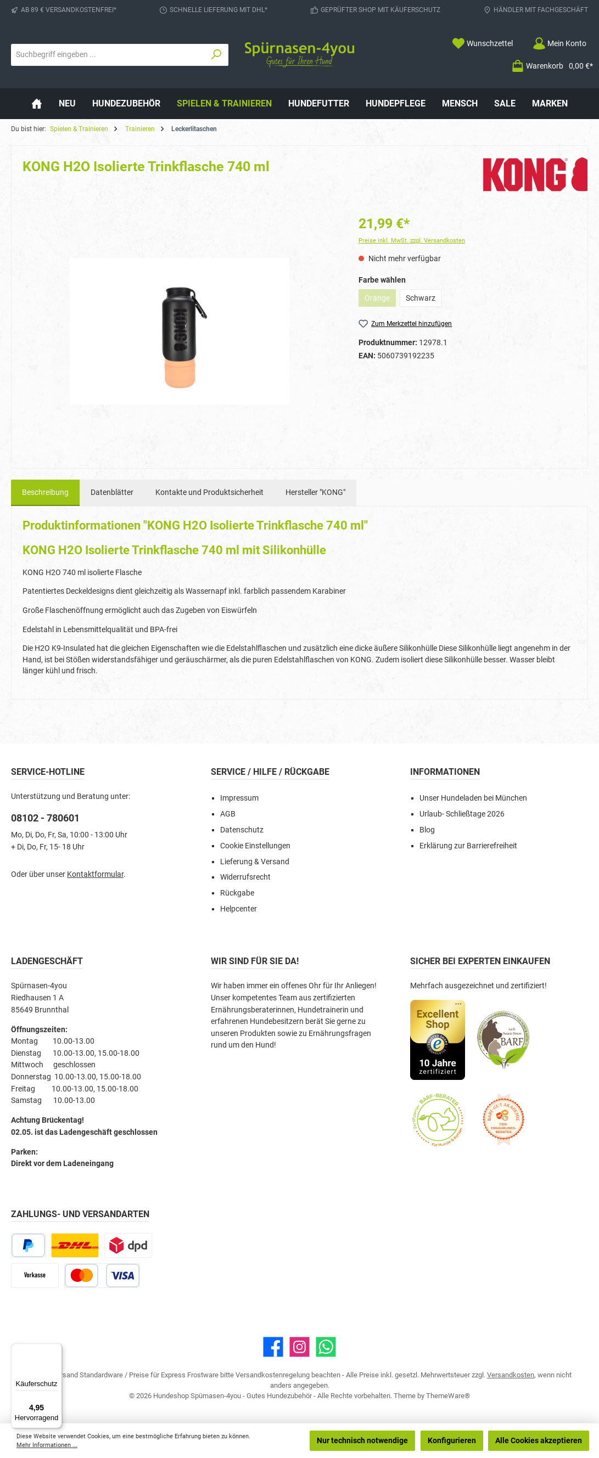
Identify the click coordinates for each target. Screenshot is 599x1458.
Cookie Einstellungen (255, 846)
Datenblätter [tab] (112, 492)
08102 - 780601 (45, 818)
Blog (427, 830)
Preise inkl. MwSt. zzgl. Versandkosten (412, 240)
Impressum (239, 798)
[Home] (37, 103)
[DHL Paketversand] (75, 1245)
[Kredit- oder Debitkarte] (102, 1275)
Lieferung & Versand (254, 861)
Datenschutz (242, 830)
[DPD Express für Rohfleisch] (128, 1245)
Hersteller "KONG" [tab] (315, 492)
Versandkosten (510, 1375)
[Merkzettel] (482, 43)
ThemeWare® (448, 1396)
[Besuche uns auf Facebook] (273, 1347)
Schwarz (420, 298)
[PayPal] (28, 1245)
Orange (380, 300)
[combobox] (108, 55)
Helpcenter (238, 909)
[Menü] (55, 1349)
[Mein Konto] (559, 43)
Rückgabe (237, 893)
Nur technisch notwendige (362, 1440)
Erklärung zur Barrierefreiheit (468, 846)
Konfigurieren (452, 1440)
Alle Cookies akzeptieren (538, 1440)
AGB (228, 814)
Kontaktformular (95, 874)
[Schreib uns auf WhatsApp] (326, 1347)
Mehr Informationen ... (46, 1445)
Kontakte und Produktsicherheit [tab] (209, 492)
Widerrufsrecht (245, 877)
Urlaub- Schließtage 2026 (462, 814)
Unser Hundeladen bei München (473, 798)
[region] (180, 331)
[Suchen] (216, 55)
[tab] (45, 493)
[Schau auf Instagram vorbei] (299, 1347)
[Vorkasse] (35, 1275)
